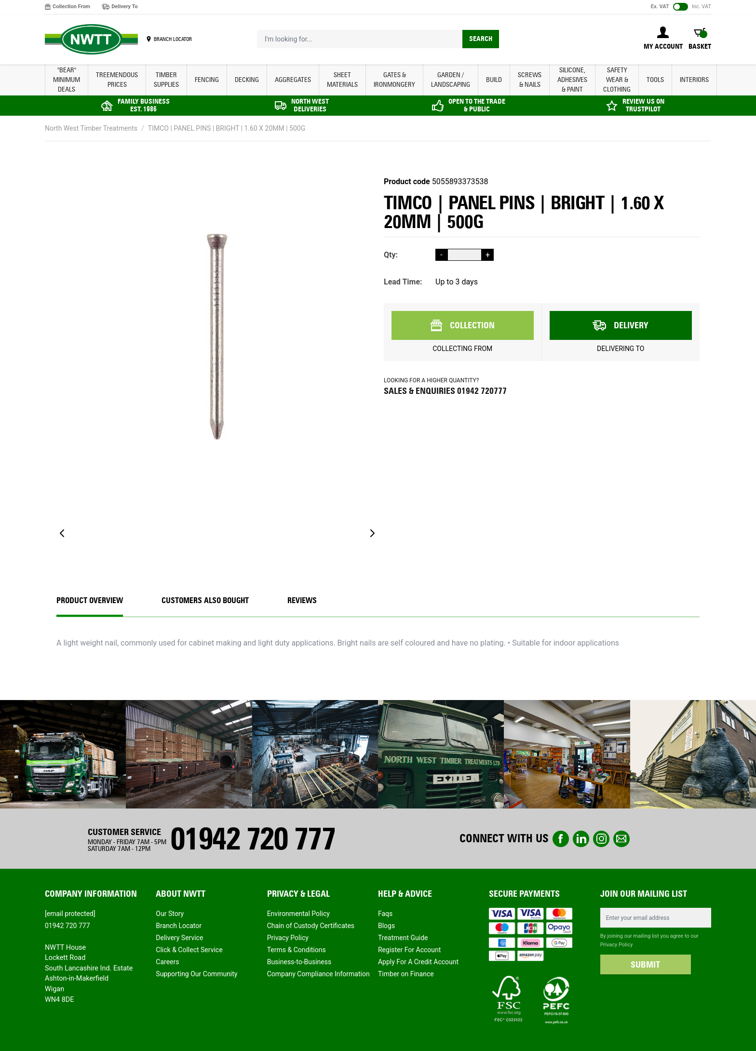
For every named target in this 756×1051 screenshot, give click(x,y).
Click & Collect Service (189, 950)
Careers (167, 962)
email (621, 839)
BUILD (494, 80)
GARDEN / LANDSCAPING (450, 80)
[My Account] (663, 39)
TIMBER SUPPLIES (166, 80)
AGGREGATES (293, 80)
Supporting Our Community (196, 974)
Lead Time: (403, 281)
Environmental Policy (298, 913)
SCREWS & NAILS (529, 80)
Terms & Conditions (296, 950)
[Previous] (62, 533)
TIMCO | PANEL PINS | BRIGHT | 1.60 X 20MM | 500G (226, 128)
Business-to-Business (299, 962)
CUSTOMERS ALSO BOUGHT (205, 600)
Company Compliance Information (318, 974)
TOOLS (655, 80)
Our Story (170, 913)
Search (480, 39)
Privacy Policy (288, 938)
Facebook (561, 839)
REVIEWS (302, 600)
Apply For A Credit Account (418, 962)
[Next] (372, 533)
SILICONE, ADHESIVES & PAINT (572, 80)
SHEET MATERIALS (342, 80)
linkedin (581, 839)
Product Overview (89, 600)
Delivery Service (179, 938)
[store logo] (91, 39)
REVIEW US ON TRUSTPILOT (643, 105)
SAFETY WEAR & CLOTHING (617, 80)
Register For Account (409, 950)
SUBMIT (645, 964)
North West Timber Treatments (91, 128)
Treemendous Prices (117, 80)
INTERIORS (694, 80)
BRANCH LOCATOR (173, 39)
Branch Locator (179, 926)
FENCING (207, 80)
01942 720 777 (252, 838)
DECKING (247, 80)
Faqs (385, 913)
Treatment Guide (403, 938)
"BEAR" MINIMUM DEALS (66, 80)
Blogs (386, 926)
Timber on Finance (406, 974)
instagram (601, 839)
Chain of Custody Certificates (310, 926)
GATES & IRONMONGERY (394, 80)
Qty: (391, 254)
